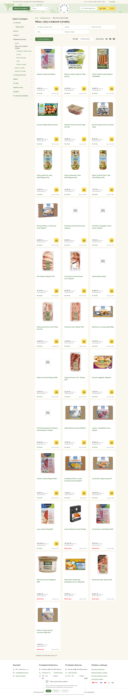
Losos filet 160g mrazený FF (102, 479)
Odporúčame (20, 27)
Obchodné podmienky (98, 669)
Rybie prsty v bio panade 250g (103, 327)
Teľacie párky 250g (99, 276)
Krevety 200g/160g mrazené (47, 125)
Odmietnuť (65, 691)
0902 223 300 (72, 672)
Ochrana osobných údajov (99, 676)
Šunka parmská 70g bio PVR (102, 580)
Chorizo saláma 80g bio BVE (47, 479)
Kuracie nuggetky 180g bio (101, 377)
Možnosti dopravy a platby (99, 672)
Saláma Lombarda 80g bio (46, 74)
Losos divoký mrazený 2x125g (75, 529)
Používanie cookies (97, 679)
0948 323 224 (58, 672)
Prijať (48, 691)
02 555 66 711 (46, 672)
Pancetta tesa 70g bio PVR (74, 327)
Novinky (18, 23)
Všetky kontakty (21, 676)
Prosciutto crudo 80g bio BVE (102, 529)
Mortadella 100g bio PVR (45, 276)
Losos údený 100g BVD (45, 529)
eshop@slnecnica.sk (22, 672)
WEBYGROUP (91, 692)
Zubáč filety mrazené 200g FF (75, 428)
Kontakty (112, 1)
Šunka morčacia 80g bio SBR (47, 377)
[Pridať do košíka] (56, 88)
